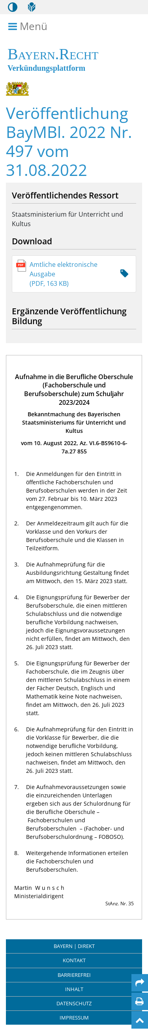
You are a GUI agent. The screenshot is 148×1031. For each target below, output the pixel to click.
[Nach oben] (139, 1020)
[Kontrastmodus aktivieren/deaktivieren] (12, 7)
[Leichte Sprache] (31, 7)
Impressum (74, 1017)
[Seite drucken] (139, 1001)
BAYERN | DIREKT (74, 946)
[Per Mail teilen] (139, 982)
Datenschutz (74, 1003)
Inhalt (74, 989)
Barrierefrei (74, 974)
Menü (29, 26)
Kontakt (74, 960)
